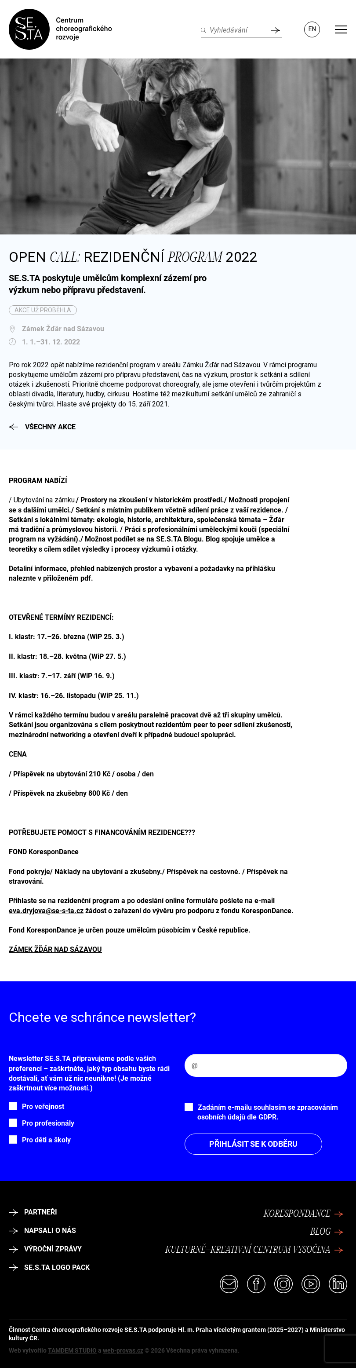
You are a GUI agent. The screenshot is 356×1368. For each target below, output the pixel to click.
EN (312, 29)
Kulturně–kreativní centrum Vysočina (254, 1250)
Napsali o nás (42, 1230)
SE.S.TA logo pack (49, 1267)
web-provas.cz (123, 1350)
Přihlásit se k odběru (253, 1144)
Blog (327, 1232)
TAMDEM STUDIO (72, 1350)
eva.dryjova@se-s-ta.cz (46, 911)
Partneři (33, 1212)
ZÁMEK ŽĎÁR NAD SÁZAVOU (55, 949)
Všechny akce (42, 427)
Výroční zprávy (45, 1249)
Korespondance (304, 1214)
